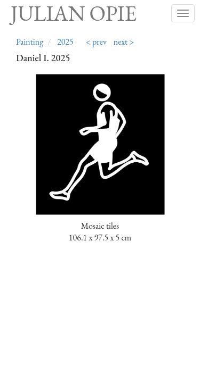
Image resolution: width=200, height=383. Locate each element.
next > (124, 41)
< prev (96, 41)
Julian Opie (74, 13)
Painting (29, 41)
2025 (65, 41)
